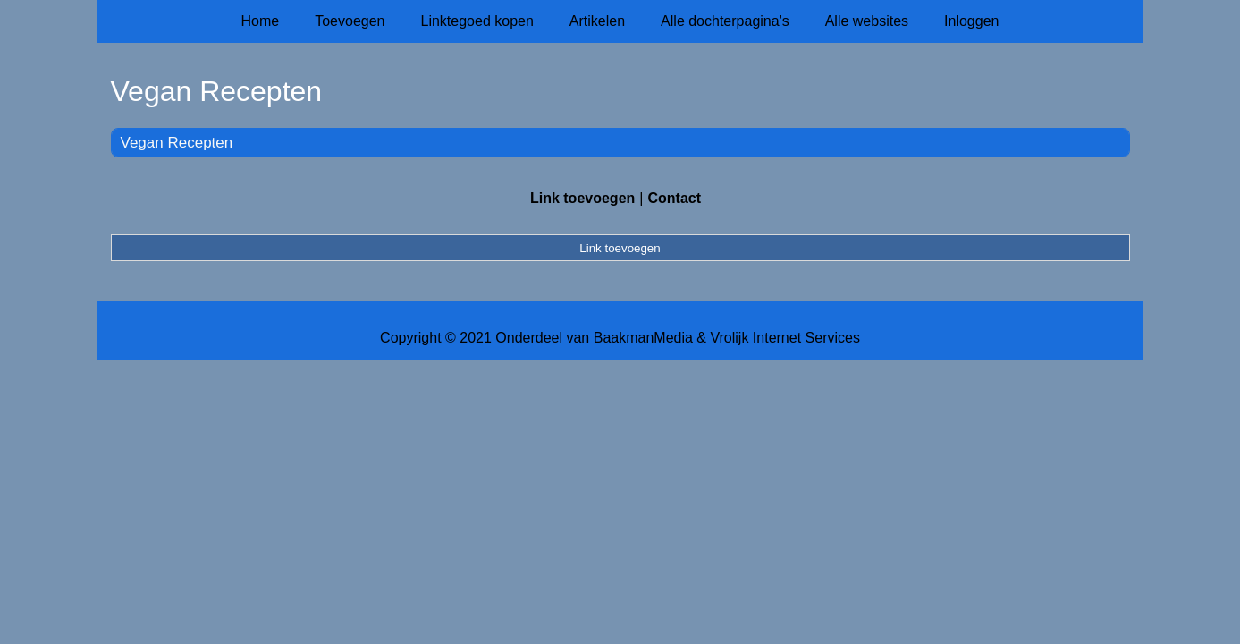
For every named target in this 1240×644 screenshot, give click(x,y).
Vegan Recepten (177, 142)
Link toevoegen (582, 198)
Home (260, 21)
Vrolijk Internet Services (784, 337)
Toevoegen (349, 21)
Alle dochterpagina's (725, 21)
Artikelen (597, 21)
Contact (674, 198)
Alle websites (866, 21)
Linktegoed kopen (477, 21)
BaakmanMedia (643, 337)
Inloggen (971, 21)
